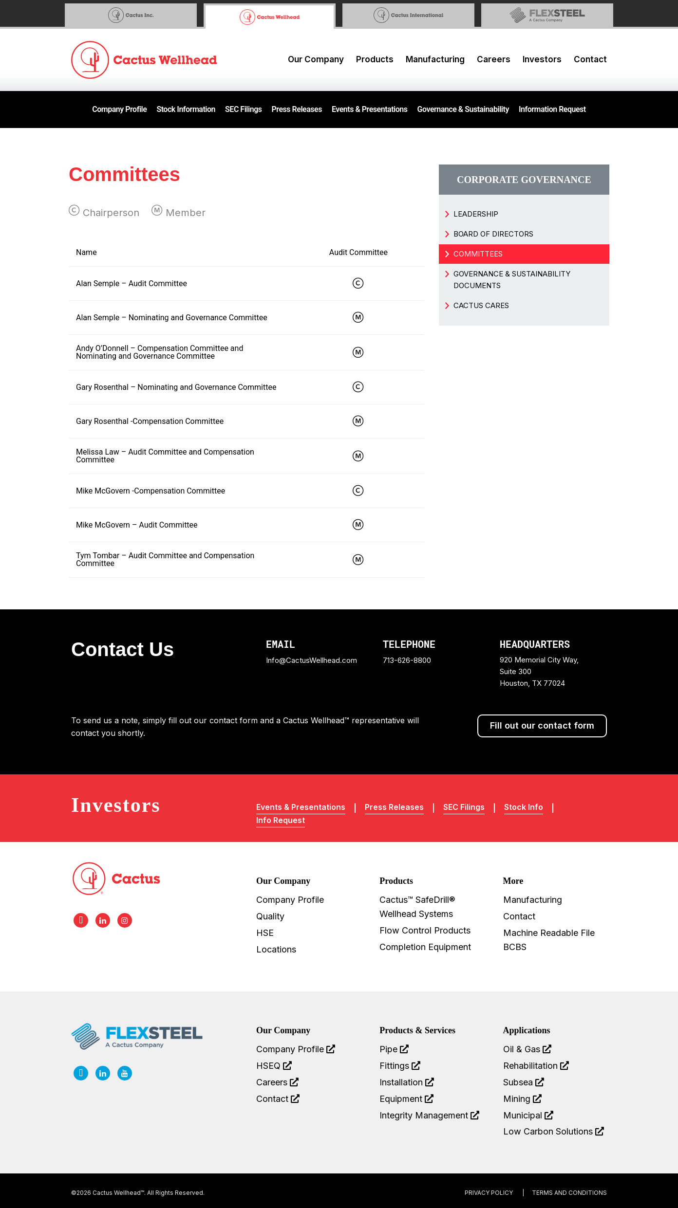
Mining (522, 1099)
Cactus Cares (481, 305)
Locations (276, 949)
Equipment (406, 1099)
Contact (590, 59)
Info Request (280, 820)
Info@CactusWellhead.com (311, 660)
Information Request (552, 109)
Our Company (316, 59)
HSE (265, 933)
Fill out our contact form (542, 725)
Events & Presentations (370, 109)
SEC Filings (243, 109)
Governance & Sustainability (463, 109)
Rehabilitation (536, 1066)
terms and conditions (569, 1192)
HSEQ (274, 1066)
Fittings (399, 1066)
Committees (478, 253)
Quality (270, 916)
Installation (406, 1082)
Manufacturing (435, 59)
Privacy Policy (489, 1192)
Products (375, 59)
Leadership (475, 214)
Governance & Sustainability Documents (511, 279)
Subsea (523, 1082)
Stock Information (185, 109)
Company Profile (119, 109)
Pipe (394, 1049)
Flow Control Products (425, 930)
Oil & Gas (527, 1049)
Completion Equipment (425, 947)
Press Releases (297, 109)
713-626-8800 (407, 660)
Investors (542, 59)
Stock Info (523, 807)
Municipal (528, 1115)
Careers (493, 59)
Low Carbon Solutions (553, 1131)
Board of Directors (493, 233)
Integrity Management (429, 1115)
